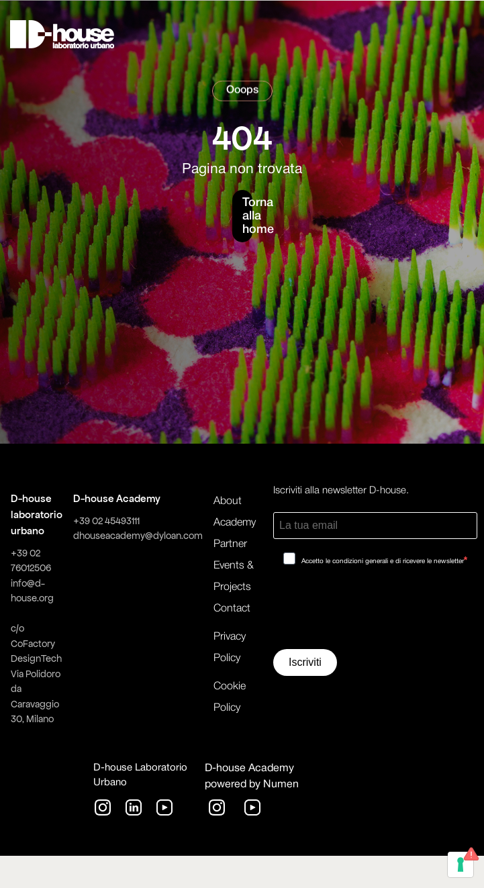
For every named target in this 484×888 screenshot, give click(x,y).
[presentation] (375, 612)
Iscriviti (305, 662)
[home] (62, 34)
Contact (231, 608)
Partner (230, 544)
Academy (234, 523)
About (227, 501)
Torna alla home (247, 216)
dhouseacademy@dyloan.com (138, 536)
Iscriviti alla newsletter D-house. (341, 490)
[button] (384, 34)
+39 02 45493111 (106, 521)
